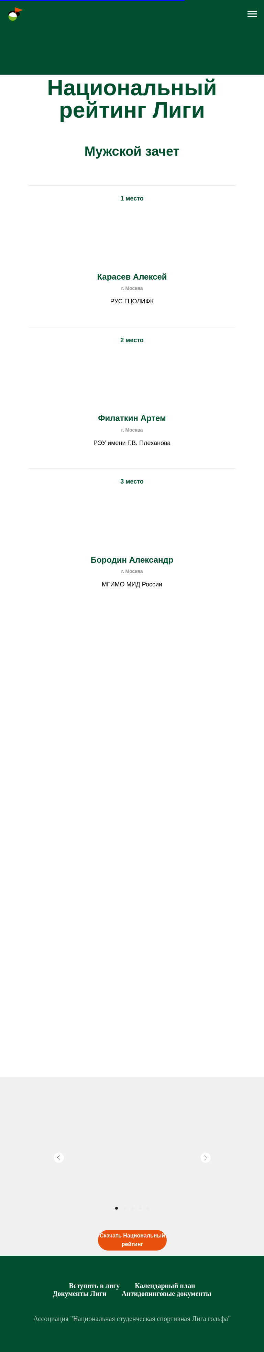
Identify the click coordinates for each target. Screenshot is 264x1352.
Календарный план (165, 1285)
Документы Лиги (79, 1293)
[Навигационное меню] (252, 14)
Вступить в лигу (94, 1285)
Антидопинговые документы (166, 1293)
